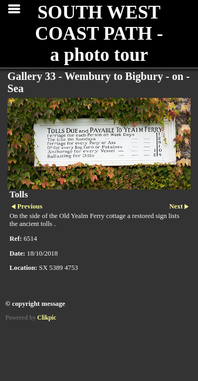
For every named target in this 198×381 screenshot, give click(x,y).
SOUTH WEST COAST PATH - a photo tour (99, 33)
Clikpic (46, 317)
